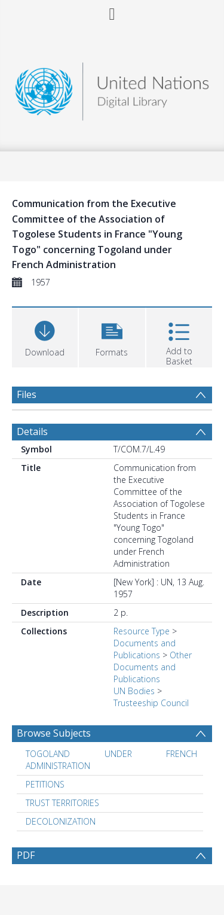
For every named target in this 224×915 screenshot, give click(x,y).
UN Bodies (134, 691)
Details (32, 431)
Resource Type (141, 631)
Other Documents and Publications (152, 667)
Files (26, 394)
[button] (112, 336)
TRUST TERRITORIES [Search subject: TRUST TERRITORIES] (62, 802)
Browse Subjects (54, 733)
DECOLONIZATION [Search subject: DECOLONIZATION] (61, 821)
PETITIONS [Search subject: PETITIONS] (45, 784)
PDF (26, 855)
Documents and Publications (144, 649)
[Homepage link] (112, 88)
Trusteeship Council (151, 703)
